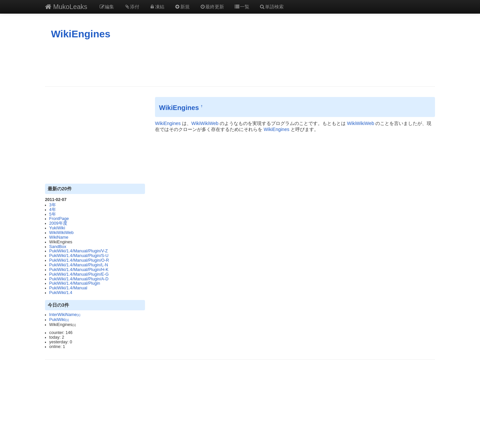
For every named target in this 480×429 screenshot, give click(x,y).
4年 (52, 209)
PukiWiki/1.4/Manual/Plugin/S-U (79, 255)
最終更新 (212, 6)
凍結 (157, 6)
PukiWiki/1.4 (60, 292)
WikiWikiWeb (61, 232)
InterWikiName (64, 314)
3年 (52, 205)
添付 (131, 6)
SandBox (57, 246)
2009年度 (58, 223)
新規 (182, 6)
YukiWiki (57, 228)
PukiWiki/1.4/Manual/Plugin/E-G (79, 274)
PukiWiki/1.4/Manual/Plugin (74, 283)
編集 (106, 6)
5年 (52, 214)
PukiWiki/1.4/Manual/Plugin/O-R (79, 260)
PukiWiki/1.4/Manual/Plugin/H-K (79, 269)
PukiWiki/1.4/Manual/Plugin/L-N (78, 265)
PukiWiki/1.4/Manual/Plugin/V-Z (78, 251)
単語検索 (271, 6)
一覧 (241, 6)
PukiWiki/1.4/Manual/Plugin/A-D (79, 279)
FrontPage (59, 218)
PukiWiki (59, 319)
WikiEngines (80, 33)
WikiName (58, 237)
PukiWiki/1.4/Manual (68, 288)
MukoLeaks (66, 6)
